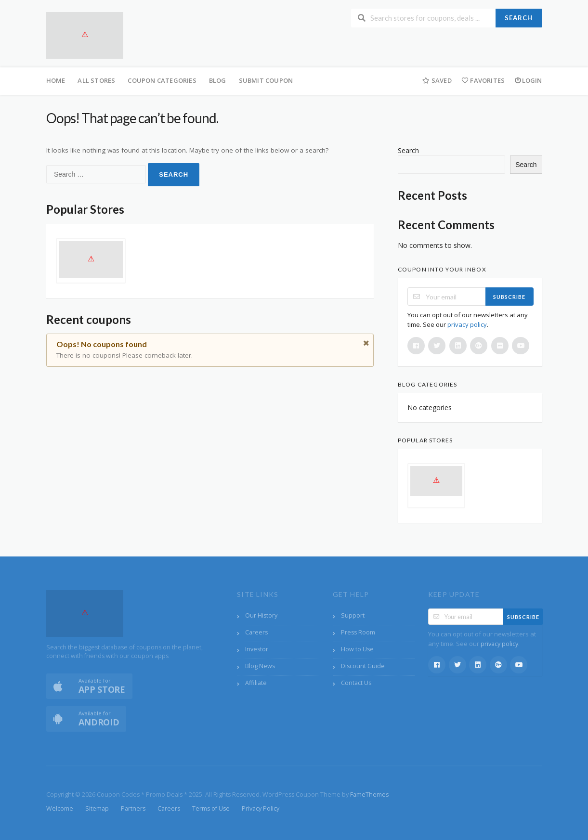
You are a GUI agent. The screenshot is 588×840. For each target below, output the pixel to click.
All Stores (96, 80)
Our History (261, 615)
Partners (133, 808)
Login (528, 80)
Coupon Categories (162, 80)
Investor (256, 649)
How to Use (357, 649)
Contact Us (356, 683)
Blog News (260, 666)
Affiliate (256, 683)
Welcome (59, 808)
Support (353, 615)
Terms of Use (211, 808)
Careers (256, 632)
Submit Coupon (266, 80)
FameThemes (369, 794)
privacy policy (467, 324)
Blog (217, 80)
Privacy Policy (260, 808)
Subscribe (509, 297)
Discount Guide (363, 666)
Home (55, 80)
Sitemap (97, 808)
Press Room (358, 632)
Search (519, 18)
